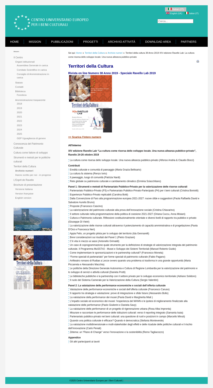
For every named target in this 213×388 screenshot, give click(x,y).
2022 (19, 121)
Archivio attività (121, 41)
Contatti (19, 86)
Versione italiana (24, 189)
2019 (19, 108)
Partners (188, 41)
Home (14, 41)
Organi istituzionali (25, 61)
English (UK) (174, 13)
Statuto (19, 82)
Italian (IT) (175, 9)
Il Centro (18, 57)
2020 (19, 112)
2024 (19, 129)
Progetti (90, 41)
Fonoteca (22, 95)
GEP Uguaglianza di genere (31, 138)
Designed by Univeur (134, 380)
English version (23, 197)
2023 (19, 125)
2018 (19, 103)
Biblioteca (20, 91)
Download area (158, 41)
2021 (19, 116)
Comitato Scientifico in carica (32, 70)
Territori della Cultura (25, 166)
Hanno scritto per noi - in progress (33, 175)
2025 (19, 134)
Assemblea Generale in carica (32, 65)
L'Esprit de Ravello (24, 180)
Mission (35, 41)
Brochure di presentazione (28, 184)
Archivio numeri (24, 170)
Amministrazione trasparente (30, 100)
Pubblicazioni (62, 41)
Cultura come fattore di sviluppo (31, 152)
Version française (24, 193)
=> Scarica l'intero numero (84, 137)
